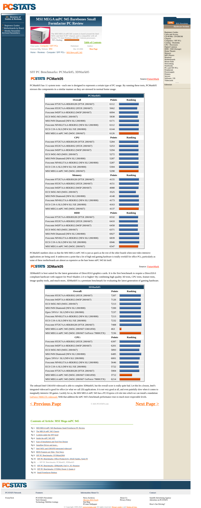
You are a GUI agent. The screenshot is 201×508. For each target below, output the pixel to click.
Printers (168, 74)
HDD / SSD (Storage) (173, 49)
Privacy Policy (125, 500)
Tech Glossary (41, 500)
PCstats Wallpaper (90, 504)
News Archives (89, 498)
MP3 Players (169, 55)
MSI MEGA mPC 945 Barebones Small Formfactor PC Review (66, 21)
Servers (167, 76)
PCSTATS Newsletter (44, 498)
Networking (169, 64)
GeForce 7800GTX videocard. (44, 397)
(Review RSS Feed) (90, 500)
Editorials (168, 85)
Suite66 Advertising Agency (160, 498)
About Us (123, 498)
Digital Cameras (171, 47)
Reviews (41, 52)
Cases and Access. (172, 34)
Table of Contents (92, 42)
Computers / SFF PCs (173, 41)
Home (33, 52)
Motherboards (170, 59)
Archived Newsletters (11, 33)
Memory (168, 53)
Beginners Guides (12, 26)
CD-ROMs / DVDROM (174, 36)
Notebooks (169, 66)
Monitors (168, 57)
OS (174, 78)
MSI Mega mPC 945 (74, 52)
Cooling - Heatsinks (172, 43)
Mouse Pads (169, 62)
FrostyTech (9, 498)
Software (168, 78)
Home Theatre (170, 51)
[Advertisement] (130, 40)
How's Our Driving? (157, 504)
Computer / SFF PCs (56, 52)
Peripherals (169, 70)
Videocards (169, 80)
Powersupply (170, 72)
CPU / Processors (171, 45)
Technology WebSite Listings (47, 502)
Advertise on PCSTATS (159, 500)
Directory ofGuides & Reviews (13, 18)
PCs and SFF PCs (171, 68)
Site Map (86, 502)
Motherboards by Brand (14, 28)
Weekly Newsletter (12, 31)
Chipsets (168, 38)
